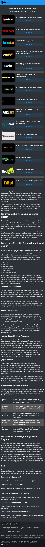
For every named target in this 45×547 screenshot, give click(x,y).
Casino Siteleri (37, 537)
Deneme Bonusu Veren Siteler (38, 535)
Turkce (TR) (14, 524)
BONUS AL (29, 21)
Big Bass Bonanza (14, 535)
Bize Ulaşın (5, 528)
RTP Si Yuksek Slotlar (15, 537)
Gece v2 (4, 524)
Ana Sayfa (12, 531)
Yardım (4, 531)
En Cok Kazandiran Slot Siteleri (27, 537)
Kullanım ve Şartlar (18, 528)
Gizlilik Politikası (33, 528)
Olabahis (3, 535)
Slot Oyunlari (7, 537)
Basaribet (8, 535)
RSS (18, 531)
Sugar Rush (21, 535)
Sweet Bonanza (27, 535)
